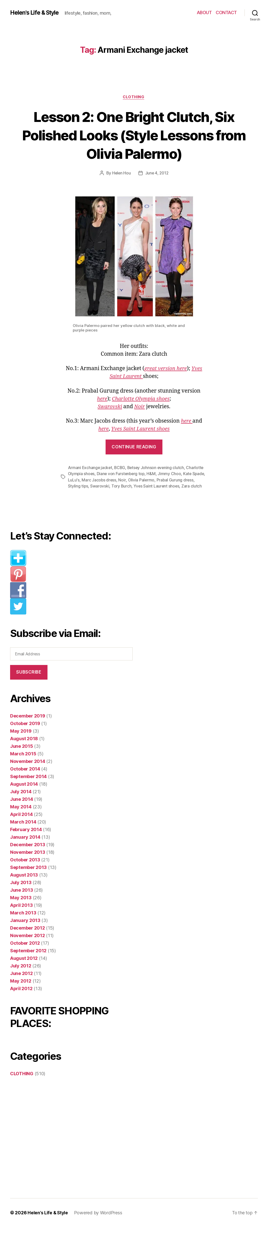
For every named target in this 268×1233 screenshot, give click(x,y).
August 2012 (24, 964)
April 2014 (21, 820)
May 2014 (21, 812)
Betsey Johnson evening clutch (157, 467)
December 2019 (27, 722)
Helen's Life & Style (36, 13)
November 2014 (27, 767)
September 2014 (28, 782)
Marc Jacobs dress (113, 479)
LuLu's (88, 479)
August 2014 (24, 790)
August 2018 (24, 744)
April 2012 (21, 994)
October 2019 (25, 729)
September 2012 (28, 956)
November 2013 (27, 858)
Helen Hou (121, 173)
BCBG (120, 467)
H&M (153, 473)
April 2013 (21, 911)
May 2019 (21, 737)
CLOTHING (134, 97)
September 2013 (28, 873)
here (100, 399)
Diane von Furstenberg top (121, 473)
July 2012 (20, 971)
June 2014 (21, 805)
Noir (140, 406)
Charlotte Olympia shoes (141, 399)
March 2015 (23, 759)
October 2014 (25, 775)
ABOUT (204, 12)
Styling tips (90, 486)
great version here (165, 369)
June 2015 (21, 752)
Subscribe (28, 678)
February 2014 (26, 835)
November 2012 (27, 941)
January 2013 (25, 926)
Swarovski (109, 406)
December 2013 (27, 850)
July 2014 (21, 797)
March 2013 (23, 918)
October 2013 (25, 865)
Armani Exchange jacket (90, 467)
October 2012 (25, 949)
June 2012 (21, 979)
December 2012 (27, 934)
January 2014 (25, 843)
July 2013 (21, 888)
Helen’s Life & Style (48, 1218)
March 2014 (23, 828)
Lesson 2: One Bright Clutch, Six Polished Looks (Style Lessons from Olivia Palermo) (134, 135)
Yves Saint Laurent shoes (140, 429)
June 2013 (21, 896)
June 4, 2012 (157, 173)
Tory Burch (134, 486)
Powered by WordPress (99, 1218)
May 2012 (20, 987)
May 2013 (21, 903)
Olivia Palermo (155, 479)
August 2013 (24, 881)
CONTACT (226, 12)
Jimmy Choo (171, 473)
